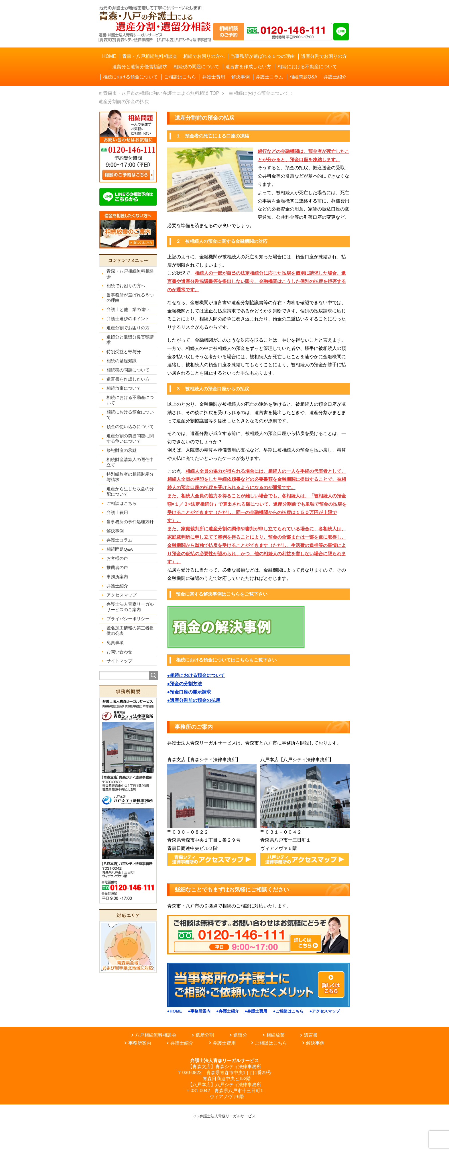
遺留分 (240, 1035)
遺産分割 (205, 1035)
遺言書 (311, 1035)
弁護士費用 (224, 1043)
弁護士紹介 (181, 1043)
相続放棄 (275, 1035)
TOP (161, 93)
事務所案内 (139, 1043)
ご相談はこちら (271, 1043)
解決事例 (315, 1043)
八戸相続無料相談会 (155, 1035)
